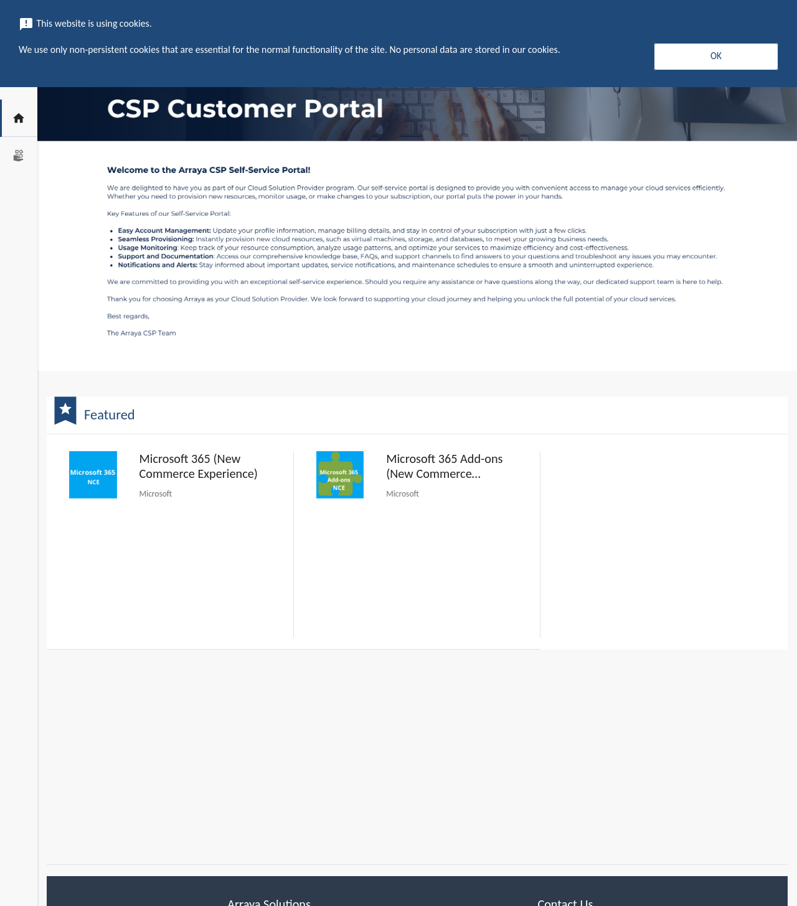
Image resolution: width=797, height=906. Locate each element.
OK (716, 56)
